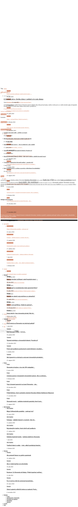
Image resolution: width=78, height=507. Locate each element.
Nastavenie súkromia (38, 220)
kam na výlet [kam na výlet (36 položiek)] (48, 180)
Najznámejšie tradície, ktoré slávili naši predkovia (21, 428)
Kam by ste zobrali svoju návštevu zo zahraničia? (18, 110)
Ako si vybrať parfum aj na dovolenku (15, 282)
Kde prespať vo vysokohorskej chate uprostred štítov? (19, 102)
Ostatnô (5, 314)
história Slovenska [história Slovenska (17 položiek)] (30, 180)
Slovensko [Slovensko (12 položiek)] (66, 182)
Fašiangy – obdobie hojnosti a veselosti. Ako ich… (21, 420)
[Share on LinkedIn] (19, 108)
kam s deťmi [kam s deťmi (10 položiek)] (57, 180)
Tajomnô (5, 133)
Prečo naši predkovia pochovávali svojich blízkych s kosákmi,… (21, 164)
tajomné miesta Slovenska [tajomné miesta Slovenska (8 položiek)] (34, 184)
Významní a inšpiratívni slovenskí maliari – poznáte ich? (18, 162)
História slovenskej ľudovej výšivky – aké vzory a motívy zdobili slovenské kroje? (25, 156)
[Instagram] (7, 217)
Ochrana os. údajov (29, 220)
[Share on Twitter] (11, 108)
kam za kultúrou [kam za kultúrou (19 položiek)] (66, 180)
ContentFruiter (21, 220)
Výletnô (5, 88)
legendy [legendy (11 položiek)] (74, 180)
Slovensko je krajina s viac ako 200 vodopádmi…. (21, 367)
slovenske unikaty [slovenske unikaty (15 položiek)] (57, 182)
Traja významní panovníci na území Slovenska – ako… (19, 201)
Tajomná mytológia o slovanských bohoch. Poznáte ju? (18, 150)
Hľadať (16, 331)
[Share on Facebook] (7, 108)
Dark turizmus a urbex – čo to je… (15, 147)
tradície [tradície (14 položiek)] (58, 184)
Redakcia (9, 102)
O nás (8, 496)
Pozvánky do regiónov (11, 319)
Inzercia (8, 321)
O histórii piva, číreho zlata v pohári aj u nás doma (23, 99)
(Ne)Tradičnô (7, 96)
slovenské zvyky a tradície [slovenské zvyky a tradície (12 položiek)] (21, 184)
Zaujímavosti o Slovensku (12, 317)
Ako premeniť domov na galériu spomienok (17, 274)
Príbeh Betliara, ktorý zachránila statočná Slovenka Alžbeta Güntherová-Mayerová (26, 209)
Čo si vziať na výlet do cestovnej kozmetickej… (17, 299)
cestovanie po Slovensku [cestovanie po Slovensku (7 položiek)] (6, 180)
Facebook (3, 117)
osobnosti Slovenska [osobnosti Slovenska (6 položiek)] (4, 182)
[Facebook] (2, 217)
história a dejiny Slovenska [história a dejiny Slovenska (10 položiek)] (17, 180)
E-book (5, 323)
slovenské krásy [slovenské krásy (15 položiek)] (9, 184)
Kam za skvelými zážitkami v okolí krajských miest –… (19, 94)
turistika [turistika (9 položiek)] (70, 184)
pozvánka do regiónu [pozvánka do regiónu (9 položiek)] (13, 182)
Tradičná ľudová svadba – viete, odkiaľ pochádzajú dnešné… (24, 445)
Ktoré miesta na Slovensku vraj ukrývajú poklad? (21, 323)
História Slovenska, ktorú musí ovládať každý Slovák (17, 138)
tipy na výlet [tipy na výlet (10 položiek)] (44, 184)
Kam (4, 326)
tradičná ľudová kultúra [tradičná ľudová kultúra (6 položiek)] (51, 184)
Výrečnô (6, 451)
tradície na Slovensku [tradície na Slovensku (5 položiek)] (64, 184)
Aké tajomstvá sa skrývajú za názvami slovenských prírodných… (21, 172)
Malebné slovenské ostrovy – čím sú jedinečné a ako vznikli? (19, 144)
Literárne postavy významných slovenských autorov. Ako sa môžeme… (27, 376)
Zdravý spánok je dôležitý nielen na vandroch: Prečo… (19, 308)
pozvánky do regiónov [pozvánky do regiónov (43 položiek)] (29, 182)
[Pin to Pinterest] (15, 108)
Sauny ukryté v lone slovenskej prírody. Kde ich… (18, 127)
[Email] (10, 217)
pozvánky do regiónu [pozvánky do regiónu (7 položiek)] (43, 182)
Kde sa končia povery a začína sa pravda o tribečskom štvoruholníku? (22, 168)
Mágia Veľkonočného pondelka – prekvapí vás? (20, 411)
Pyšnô (8, 189)
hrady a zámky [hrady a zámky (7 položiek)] (40, 180)
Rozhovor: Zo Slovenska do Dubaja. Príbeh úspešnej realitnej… (21, 291)
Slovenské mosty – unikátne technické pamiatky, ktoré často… (21, 217)
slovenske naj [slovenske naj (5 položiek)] (50, 182)
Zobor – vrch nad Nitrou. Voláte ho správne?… (17, 119)
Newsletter (9, 500)
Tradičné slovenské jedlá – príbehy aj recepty (15, 132)
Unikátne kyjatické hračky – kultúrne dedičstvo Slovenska (23, 437)
